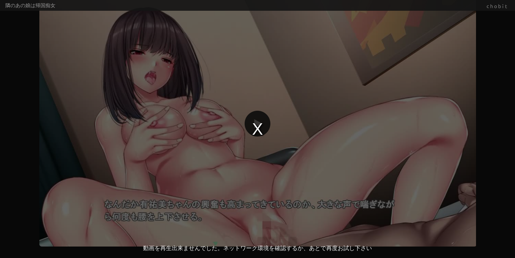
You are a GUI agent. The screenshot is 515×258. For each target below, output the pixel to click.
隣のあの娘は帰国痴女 (30, 5)
